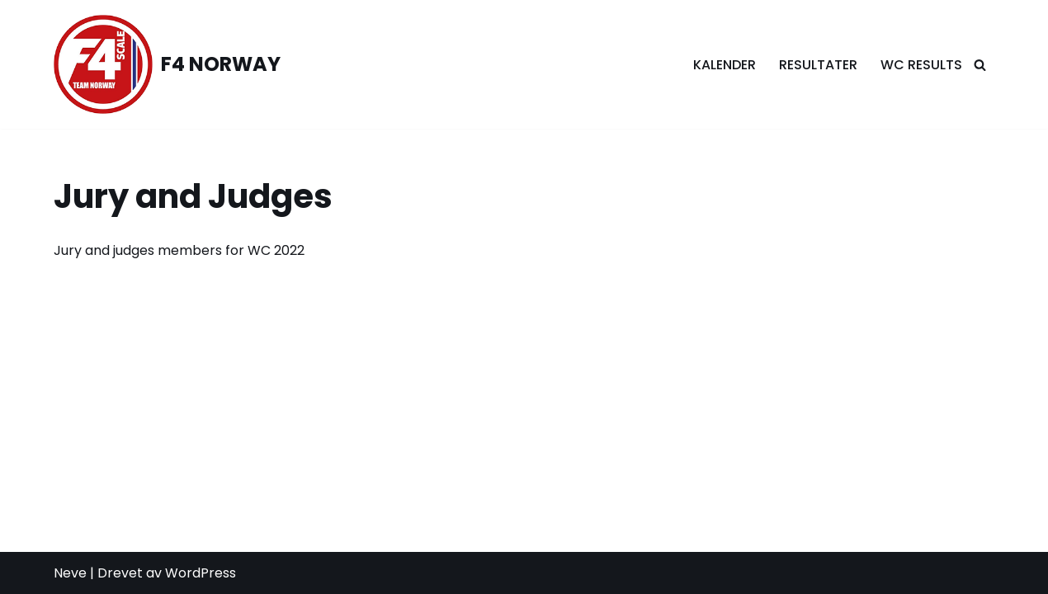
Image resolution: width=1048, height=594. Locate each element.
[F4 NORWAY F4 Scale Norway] (167, 64)
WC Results (921, 64)
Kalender (724, 64)
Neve (70, 572)
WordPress (200, 572)
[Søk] (980, 65)
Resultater (818, 64)
